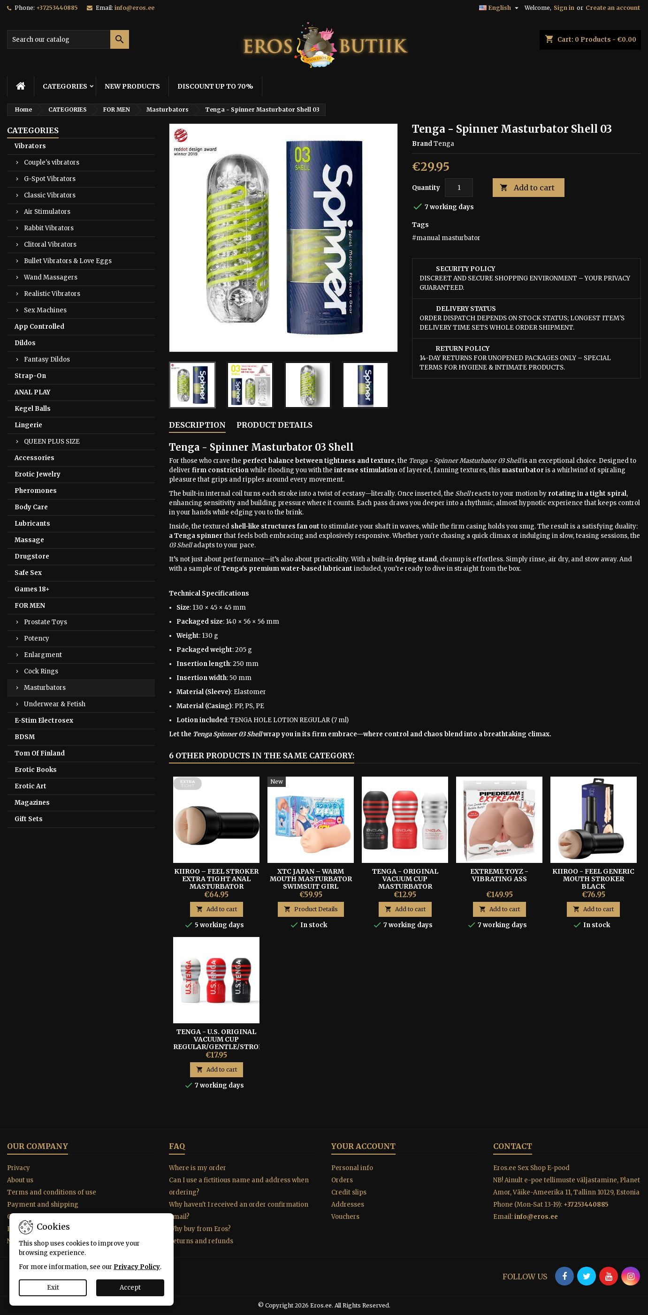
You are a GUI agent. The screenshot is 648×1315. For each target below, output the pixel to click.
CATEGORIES (65, 86)
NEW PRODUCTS (132, 86)
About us (20, 1180)
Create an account (613, 7)
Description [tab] (197, 425)
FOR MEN (30, 606)
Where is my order (197, 1168)
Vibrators (30, 146)
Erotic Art (30, 786)
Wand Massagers (50, 277)
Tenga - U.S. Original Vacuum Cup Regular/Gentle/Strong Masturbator (221, 1043)
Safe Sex (28, 573)
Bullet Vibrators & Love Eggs (68, 261)
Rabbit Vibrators (49, 228)
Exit (53, 1288)
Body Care (31, 507)
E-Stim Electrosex (44, 721)
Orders (342, 1180)
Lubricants (32, 524)
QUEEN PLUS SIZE (52, 442)
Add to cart (527, 188)
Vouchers (345, 1217)
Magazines (32, 803)
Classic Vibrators (50, 195)
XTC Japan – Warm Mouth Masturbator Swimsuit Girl (311, 879)
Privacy (18, 1168)
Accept (130, 1288)
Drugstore (32, 556)
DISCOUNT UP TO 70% (215, 86)
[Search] (68, 39)
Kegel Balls (33, 409)
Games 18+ (32, 589)
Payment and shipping (42, 1205)
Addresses (347, 1205)
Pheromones (36, 491)
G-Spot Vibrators (50, 179)
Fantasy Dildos (47, 359)
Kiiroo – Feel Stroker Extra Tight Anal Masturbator (216, 879)
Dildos (25, 343)
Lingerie (28, 425)
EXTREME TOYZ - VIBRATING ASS (499, 875)
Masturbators (45, 688)
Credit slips (348, 1192)
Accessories (34, 458)
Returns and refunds (201, 1241)
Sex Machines (45, 310)
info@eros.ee (134, 7)
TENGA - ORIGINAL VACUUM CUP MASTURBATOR (405, 879)
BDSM (25, 737)
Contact (512, 1146)
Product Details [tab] (274, 425)
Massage (29, 540)
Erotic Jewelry (38, 474)
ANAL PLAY (32, 392)
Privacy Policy (137, 1267)
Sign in (564, 7)
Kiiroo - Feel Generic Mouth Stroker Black (593, 879)
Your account (363, 1146)
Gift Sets (29, 819)
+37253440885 (57, 7)
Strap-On (30, 376)
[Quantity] (459, 187)
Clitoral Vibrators (50, 245)
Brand (422, 144)
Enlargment (43, 655)
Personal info (352, 1168)
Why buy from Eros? (200, 1229)
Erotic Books (36, 770)
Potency (36, 638)
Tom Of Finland (40, 753)
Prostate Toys (45, 622)
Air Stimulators (47, 212)
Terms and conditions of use (51, 1192)
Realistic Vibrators (52, 294)
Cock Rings (41, 671)
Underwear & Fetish (54, 704)
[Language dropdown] (500, 8)
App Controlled (39, 327)
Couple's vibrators (51, 162)
